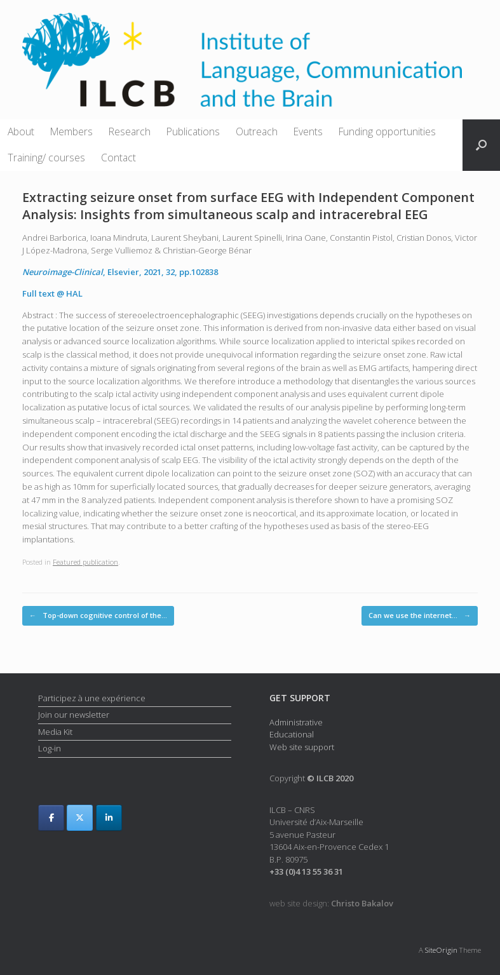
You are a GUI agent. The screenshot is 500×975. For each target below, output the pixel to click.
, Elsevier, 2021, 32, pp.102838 (120, 272)
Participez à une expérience (91, 698)
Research (130, 131)
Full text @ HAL (52, 293)
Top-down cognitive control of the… (98, 615)
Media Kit (55, 731)
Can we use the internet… (419, 615)
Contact (118, 158)
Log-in (49, 748)
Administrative (296, 722)
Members (71, 131)
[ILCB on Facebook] (51, 818)
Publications (193, 131)
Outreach (257, 131)
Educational (291, 734)
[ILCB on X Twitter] (80, 818)
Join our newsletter (73, 714)
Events (308, 131)
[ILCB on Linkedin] (109, 818)
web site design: (331, 903)
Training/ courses (46, 158)
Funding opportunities (387, 131)
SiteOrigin (441, 950)
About (21, 131)
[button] (481, 145)
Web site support (301, 747)
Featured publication (85, 562)
